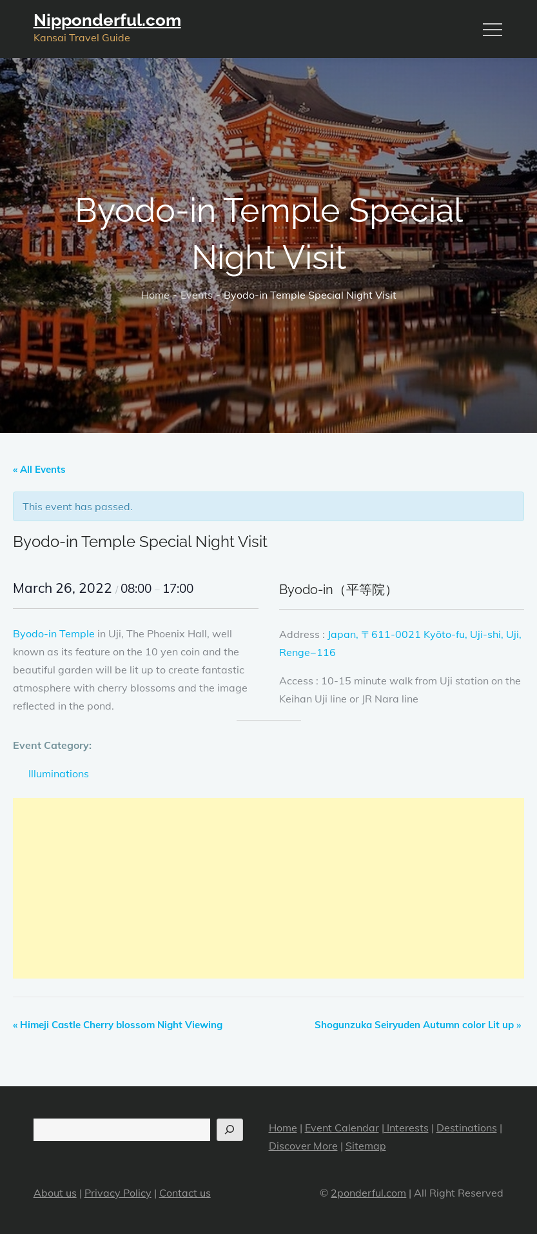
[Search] (230, 1130)
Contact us (185, 1192)
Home (283, 1127)
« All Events (39, 469)
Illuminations (58, 773)
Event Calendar (342, 1127)
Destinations (466, 1127)
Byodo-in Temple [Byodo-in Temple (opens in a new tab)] (54, 633)
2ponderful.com (368, 1192)
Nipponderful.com (107, 20)
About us (55, 1192)
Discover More (303, 1145)
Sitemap (366, 1145)
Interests (406, 1127)
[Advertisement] (268, 888)
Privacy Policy (117, 1192)
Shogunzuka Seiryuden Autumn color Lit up (418, 1025)
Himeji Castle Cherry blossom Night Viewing (117, 1025)
